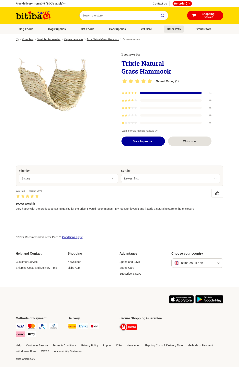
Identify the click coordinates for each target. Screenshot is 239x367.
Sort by (126, 170)
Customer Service (27, 261)
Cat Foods (87, 29)
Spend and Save (130, 261)
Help (18, 345)
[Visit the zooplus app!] (181, 302)
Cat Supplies (117, 29)
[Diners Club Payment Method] (53, 327)
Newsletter (74, 261)
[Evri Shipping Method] (83, 327)
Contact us (160, 3)
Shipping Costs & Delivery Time (163, 345)
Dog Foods (26, 29)
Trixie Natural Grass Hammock (103, 39)
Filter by (24, 170)
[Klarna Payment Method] (20, 335)
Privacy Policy (89, 345)
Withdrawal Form (26, 351)
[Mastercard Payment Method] (31, 327)
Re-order (182, 3)
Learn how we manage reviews (140, 130)
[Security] (128, 327)
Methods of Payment (200, 345)
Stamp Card (127, 267)
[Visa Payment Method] (20, 327)
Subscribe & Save (130, 273)
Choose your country (187, 253)
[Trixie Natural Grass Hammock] (53, 85)
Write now (189, 141)
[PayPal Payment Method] (42, 327)
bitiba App (74, 267)
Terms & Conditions (64, 345)
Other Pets (174, 29)
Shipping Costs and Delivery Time (36, 267)
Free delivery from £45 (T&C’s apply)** (40, 3)
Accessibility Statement (68, 351)
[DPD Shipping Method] (94, 327)
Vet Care (146, 29)
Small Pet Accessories (49, 39)
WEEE (45, 351)
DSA (119, 345)
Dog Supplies (57, 29)
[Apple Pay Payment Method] (31, 335)
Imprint (107, 345)
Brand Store (203, 29)
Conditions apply (72, 237)
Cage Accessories (73, 39)
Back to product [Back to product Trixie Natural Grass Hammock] (143, 141)
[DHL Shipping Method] (72, 327)
